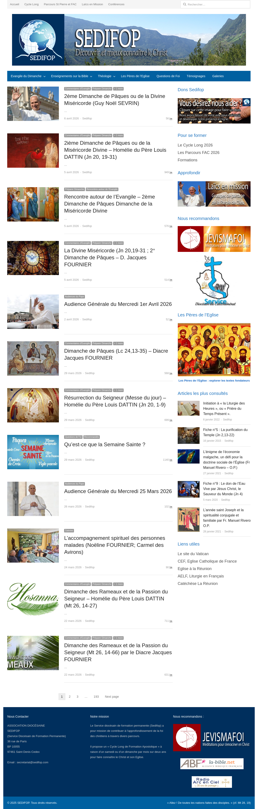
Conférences (116, 4)
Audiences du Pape (74, 296)
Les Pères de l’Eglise (135, 76)
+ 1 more (118, 88)
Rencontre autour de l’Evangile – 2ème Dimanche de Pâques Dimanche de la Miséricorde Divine (109, 204)
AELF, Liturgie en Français (201, 576)
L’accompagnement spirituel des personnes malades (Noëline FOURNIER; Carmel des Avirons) (114, 545)
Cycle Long (31, 4)
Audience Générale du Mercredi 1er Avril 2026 (118, 304)
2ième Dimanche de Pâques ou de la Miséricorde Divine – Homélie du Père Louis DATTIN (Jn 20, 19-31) (115, 150)
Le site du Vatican (193, 554)
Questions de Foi (168, 76)
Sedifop (87, 118)
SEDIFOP (13, 730)
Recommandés (91, 437)
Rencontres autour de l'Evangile (102, 189)
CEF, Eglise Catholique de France (207, 561)
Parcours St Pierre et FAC (60, 4)
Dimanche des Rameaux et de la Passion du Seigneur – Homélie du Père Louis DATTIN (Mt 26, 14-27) (116, 598)
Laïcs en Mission (92, 4)
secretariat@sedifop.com (32, 762)
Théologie (104, 76)
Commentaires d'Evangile (77, 88)
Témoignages (196, 76)
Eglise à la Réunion (195, 569)
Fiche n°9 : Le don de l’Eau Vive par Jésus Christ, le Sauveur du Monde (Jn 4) (224, 489)
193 (96, 696)
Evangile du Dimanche (26, 76)
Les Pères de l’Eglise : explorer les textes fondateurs (214, 380)
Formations (187, 160)
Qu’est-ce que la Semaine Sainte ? (104, 444)
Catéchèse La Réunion (198, 583)
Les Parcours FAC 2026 (198, 152)
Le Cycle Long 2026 (195, 145)
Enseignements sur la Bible (69, 76)
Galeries (218, 76)
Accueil (14, 4)
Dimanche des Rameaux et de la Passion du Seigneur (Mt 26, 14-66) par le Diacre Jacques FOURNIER (118, 652)
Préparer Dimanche (102, 88)
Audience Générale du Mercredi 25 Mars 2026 (118, 491)
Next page (112, 696)
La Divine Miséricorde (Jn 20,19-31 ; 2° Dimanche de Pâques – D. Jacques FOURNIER (109, 257)
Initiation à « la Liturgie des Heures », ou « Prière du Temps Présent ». (224, 408)
